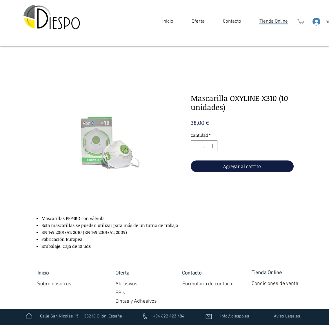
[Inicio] (43, 273)
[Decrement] (195, 146)
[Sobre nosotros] (54, 284)
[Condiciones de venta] (275, 283)
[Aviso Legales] (287, 316)
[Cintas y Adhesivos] (136, 301)
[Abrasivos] (126, 284)
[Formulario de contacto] (208, 284)
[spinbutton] (204, 146)
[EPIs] (120, 293)
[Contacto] (192, 273)
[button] (198, 21)
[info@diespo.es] (234, 316)
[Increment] (213, 146)
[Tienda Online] (267, 272)
